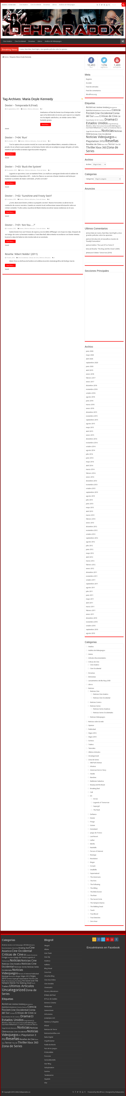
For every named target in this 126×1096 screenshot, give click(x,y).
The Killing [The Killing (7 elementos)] (18, 981)
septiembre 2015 (92, 420)
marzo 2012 (90, 561)
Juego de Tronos (96, 833)
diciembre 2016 (91, 385)
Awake (92, 774)
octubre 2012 (90, 534)
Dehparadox (119, 1092)
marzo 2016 (90, 404)
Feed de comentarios (93, 90)
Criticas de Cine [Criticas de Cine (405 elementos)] (12, 954)
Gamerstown (48, 1010)
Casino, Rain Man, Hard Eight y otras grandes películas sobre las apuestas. (43, 49)
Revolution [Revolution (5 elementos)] (12, 976)
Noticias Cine (94, 691)
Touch (92, 910)
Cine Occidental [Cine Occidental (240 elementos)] (22, 951)
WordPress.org (91, 94)
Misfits (92, 844)
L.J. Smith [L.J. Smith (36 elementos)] (104, 128)
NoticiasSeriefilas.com (52, 1033)
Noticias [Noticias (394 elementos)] (15, 960)
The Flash (96, 810)
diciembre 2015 (91, 412)
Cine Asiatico (23, 5)
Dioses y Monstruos (51, 991)
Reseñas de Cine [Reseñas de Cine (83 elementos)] (93, 144)
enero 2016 (90, 408)
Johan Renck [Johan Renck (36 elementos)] (104, 126)
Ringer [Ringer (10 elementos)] (18, 976)
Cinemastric (48, 987)
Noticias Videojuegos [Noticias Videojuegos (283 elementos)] (12, 971)
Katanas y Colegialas (51, 1022)
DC (91, 796)
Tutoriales (91, 748)
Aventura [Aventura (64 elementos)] (90, 110)
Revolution (94, 859)
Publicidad (92, 729)
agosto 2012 (90, 542)
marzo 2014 (90, 469)
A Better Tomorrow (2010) (102, 253)
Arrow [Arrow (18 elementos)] (26, 945)
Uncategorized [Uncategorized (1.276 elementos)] (13, 990)
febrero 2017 (90, 378)
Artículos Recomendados (97, 658)
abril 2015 (89, 431)
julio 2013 (89, 500)
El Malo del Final (49, 995)
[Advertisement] (42, 78)
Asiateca (47, 961)
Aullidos (47, 965)
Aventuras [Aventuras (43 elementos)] (97, 110)
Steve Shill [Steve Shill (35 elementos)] (104, 144)
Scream (92, 866)
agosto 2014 (90, 450)
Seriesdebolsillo (50, 1060)
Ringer (92, 862)
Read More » (45, 124)
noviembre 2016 (91, 389)
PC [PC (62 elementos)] (116, 137)
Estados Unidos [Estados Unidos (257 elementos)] (97, 123)
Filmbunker (48, 1006)
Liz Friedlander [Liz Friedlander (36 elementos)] (112, 128)
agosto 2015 (90, 424)
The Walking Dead (96, 906)
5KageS (47, 945)
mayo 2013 (90, 507)
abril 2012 (89, 557)
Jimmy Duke (90, 233)
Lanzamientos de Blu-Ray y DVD (99, 681)
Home (5, 57)
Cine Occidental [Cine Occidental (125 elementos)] (104, 113)
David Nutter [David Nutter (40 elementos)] (90, 120)
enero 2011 (90, 614)
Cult (91, 792)
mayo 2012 (90, 553)
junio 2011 (89, 595)
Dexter (25, 109)
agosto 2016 (90, 397)
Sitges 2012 (92, 733)
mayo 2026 (90, 355)
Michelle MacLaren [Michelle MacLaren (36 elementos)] (95, 131)
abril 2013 (89, 511)
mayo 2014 (90, 462)
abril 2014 (89, 465)
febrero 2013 (90, 519)
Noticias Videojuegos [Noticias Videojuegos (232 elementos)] (100, 137)
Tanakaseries (49, 1075)
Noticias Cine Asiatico (100, 694)
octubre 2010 (90, 626)
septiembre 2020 (92, 363)
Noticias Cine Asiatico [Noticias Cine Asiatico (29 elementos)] (11, 964)
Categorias (90, 179)
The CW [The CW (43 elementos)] (117, 144)
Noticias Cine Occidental (101, 698)
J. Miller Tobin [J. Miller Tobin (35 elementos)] (96, 126)
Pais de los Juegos (50, 1048)
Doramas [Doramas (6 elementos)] (34, 955)
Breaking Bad (95, 788)
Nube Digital (48, 1037)
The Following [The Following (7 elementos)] (10, 981)
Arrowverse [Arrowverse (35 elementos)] (113, 107)
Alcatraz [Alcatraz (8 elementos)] (4, 945)
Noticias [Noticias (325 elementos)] (107, 131)
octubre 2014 (90, 446)
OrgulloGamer (49, 1041)
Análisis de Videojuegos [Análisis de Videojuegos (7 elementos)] (15, 945)
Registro (89, 79)
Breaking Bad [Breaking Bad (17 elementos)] (23, 948)
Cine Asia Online (50, 980)
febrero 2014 (90, 473)
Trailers (91, 744)
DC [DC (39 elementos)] (96, 120)
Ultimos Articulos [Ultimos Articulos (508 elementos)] (21, 986)
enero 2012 (90, 568)
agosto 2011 (90, 587)
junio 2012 (89, 549)
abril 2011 (89, 603)
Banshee (93, 777)
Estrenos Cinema (50, 1003)
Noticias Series (95, 706)
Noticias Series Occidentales (103, 713)
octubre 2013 (90, 488)
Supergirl (96, 806)
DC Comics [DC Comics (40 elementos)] (100, 120)
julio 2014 (89, 454)
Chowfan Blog (49, 976)
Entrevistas (92, 677)
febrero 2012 (90, 565)
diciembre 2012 (91, 526)
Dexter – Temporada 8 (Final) (21, 105)
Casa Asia (47, 972)
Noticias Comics (95, 702)
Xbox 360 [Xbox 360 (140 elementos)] (101, 147)
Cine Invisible (49, 984)
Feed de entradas (92, 87)
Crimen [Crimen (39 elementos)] (96, 116)
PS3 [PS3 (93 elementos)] (103, 141)
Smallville (93, 870)
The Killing (93, 888)
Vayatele (47, 1079)
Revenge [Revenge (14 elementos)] (5, 976)
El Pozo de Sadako (50, 999)
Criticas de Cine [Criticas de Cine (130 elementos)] (108, 116)
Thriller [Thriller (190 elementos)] (90, 147)
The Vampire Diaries (97, 903)
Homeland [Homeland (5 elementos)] (11, 957)
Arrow (95, 799)
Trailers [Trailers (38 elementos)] (5, 986)
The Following (95, 884)
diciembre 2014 (91, 439)
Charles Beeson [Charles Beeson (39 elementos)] (106, 110)
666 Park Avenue (96, 763)
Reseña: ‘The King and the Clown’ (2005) (106, 249)
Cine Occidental (36, 5)
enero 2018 (90, 374)
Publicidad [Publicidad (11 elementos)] (35, 974)
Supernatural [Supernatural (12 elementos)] (23, 979)
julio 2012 (89, 546)
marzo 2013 (90, 515)
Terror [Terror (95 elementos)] (111, 144)
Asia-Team (48, 953)
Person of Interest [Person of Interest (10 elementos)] (24, 974)
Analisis (91, 646)
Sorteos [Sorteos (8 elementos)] (9, 979)
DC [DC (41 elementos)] (25, 955)
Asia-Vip (47, 957)
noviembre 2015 (91, 416)
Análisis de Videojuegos (67, 5)
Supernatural (94, 873)
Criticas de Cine (34, 258)
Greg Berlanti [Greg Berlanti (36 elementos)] (112, 124)
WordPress (100, 1092)
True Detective (95, 918)
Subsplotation (49, 1067)
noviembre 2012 (91, 530)
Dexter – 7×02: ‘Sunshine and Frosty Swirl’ (28, 195)
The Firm (93, 881)
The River (93, 895)
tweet (7, 128)
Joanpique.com (49, 1018)
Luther (92, 840)
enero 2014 (90, 477)
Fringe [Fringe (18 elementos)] (4, 957)
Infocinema (48, 1014)
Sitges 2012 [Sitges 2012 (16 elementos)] (25, 976)
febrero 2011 (90, 610)
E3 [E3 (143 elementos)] (116, 119)
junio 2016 (89, 401)
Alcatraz (93, 766)
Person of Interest (96, 851)
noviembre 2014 (91, 443)
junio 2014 (89, 458)
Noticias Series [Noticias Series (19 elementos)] (20, 967)
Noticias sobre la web (96, 722)
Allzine (46, 949)
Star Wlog (47, 1064)
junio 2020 (89, 366)
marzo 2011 (90, 607)
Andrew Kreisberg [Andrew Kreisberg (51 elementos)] (103, 107)
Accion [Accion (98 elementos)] (89, 107)
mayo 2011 (90, 599)
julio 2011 (89, 591)
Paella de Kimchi (50, 1045)
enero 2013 (90, 523)
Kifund (46, 1026)
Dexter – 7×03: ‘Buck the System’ (23, 166)
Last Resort (94, 836)
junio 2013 (89, 504)
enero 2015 (90, 435)
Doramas (46, 5)
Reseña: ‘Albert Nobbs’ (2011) (21, 254)
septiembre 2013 (92, 492)
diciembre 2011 (91, 572)
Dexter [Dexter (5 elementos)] (29, 955)
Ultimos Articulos (33, 109)
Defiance (93, 814)
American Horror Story (98, 770)
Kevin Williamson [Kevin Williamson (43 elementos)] (95, 128)
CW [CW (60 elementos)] (119, 116)
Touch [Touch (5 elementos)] (33, 983)
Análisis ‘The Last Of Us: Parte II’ (102, 245)
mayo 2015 (90, 427)
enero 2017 (90, 382)
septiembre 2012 (92, 538)
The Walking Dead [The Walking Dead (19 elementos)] (23, 983)
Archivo (88, 164)
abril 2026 (89, 359)
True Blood (94, 914)
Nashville (93, 847)
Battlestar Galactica (97, 781)
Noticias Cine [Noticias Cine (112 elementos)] (29, 960)
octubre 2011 (90, 580)
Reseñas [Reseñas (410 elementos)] (111, 141)
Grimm (92, 825)
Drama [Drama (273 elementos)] (109, 119)
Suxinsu (47, 1071)
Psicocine (47, 1056)
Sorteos (91, 741)
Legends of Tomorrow (101, 802)
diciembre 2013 (91, 481)
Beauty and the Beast (97, 785)
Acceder (89, 83)
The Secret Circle (96, 899)
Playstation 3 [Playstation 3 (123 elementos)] (93, 141)
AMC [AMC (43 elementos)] (94, 107)
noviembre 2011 (91, 576)
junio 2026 (89, 351)
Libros (54, 5)
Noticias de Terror (50, 1029)
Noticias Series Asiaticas (101, 709)
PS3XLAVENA (48, 1052)
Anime (90, 654)
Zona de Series (41, 141)
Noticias (91, 688)
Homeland (93, 829)
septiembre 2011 (92, 584)
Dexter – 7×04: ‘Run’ (16, 137)
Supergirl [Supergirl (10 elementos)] (15, 979)
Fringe (92, 822)
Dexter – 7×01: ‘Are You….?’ (20, 224)
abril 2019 (89, 370)
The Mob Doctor (96, 892)
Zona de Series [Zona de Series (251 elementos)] (12, 1046)
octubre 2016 (90, 393)
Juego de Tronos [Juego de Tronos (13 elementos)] (20, 957)
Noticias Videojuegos (97, 717)
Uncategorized (93, 756)
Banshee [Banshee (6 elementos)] (15, 948)
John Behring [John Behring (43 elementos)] (113, 126)
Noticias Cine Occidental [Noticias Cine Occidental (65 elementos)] (100, 134)
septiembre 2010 (92, 629)
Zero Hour (93, 921)
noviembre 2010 (91, 622)
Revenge (93, 855)
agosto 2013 (90, 496)
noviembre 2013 (91, 485)
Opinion (91, 725)
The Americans (95, 877)
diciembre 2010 (91, 618)
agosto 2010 (90, 633)
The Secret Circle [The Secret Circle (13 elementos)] (28, 981)
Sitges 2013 (92, 737)
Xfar (45, 1083)
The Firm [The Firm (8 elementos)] (32, 979)
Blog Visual (48, 968)
